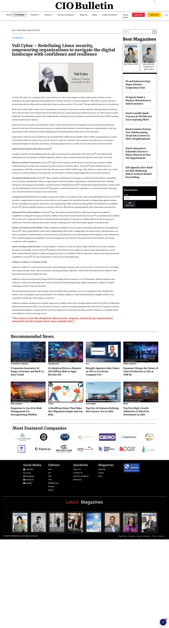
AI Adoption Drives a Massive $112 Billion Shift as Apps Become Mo (64, 371)
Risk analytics (16, 403)
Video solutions (129, 363)
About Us (77, 469)
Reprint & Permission (144, 536)
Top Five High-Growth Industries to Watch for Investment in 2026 (136, 411)
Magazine (84, 15)
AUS (50, 476)
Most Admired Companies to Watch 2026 (148, 66)
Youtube (27, 483)
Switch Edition (18, 14)
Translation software (19, 363)
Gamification (53, 363)
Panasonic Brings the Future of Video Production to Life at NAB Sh (140, 371)
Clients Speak (125, 16)
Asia (50, 469)
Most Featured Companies (39, 428)
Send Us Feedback (81, 476)
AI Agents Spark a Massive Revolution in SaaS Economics (138, 100)
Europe (51, 486)
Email (126, 195)
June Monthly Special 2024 (26, 30)
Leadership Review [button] (109, 15)
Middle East (53, 483)
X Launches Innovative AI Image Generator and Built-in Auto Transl (27, 371)
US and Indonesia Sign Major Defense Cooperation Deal (137, 84)
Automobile (91, 403)
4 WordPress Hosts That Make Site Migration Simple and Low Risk (65, 411)
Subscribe (130, 204)
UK (49, 473)
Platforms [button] (35, 15)
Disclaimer (131, 536)
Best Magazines (139, 39)
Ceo (87, 363)
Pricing (154, 536)
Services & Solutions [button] (66, 15)
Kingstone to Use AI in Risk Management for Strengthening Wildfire (26, 411)
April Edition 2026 (131, 64)
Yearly (101, 473)
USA (50, 480)
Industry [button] (48, 15)
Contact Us (78, 473)
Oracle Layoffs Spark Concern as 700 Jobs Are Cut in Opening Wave (138, 116)
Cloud (50, 403)
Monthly (102, 469)
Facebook (28, 480)
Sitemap (161, 536)
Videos (94, 15)
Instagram (28, 476)
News (125, 403)
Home (8, 15)
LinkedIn (28, 469)
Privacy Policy (122, 536)
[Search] (154, 31)
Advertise (77, 480)
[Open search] (166, 15)
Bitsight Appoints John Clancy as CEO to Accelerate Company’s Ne (103, 371)
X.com (27, 473)
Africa (50, 490)
